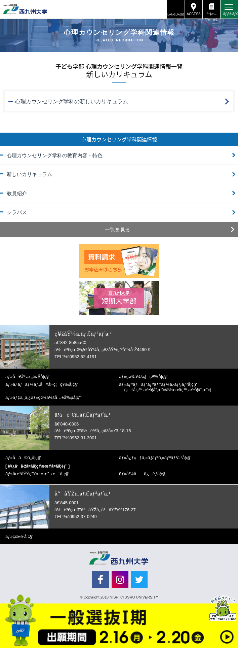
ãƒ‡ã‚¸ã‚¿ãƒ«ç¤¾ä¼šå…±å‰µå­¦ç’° (47, 397)
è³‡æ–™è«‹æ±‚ (211, 15)
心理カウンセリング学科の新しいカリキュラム (71, 101)
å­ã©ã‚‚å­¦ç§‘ (27, 457)
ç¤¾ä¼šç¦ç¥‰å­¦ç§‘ (147, 376)
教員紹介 (17, 193)
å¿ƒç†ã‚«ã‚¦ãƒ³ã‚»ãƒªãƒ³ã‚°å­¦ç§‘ (159, 457)
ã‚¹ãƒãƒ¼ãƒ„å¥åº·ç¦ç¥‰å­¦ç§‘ (45, 384)
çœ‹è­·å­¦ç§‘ (23, 536)
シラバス (17, 212)
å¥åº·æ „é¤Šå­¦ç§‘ (31, 376)
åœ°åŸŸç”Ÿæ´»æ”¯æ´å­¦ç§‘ (41, 473)
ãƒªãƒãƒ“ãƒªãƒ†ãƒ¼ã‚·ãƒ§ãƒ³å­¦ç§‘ (167, 387)
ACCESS (193, 14)
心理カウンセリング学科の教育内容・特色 (55, 155)
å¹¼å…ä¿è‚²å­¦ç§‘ (146, 473)
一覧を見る (117, 229)
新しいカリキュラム (29, 174)
